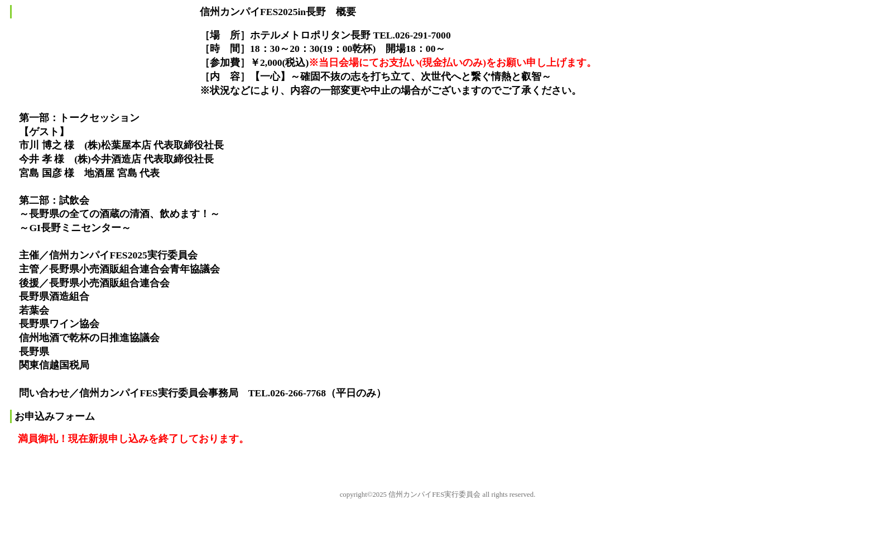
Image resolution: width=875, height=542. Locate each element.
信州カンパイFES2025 (96, 56)
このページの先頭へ (39, 469)
